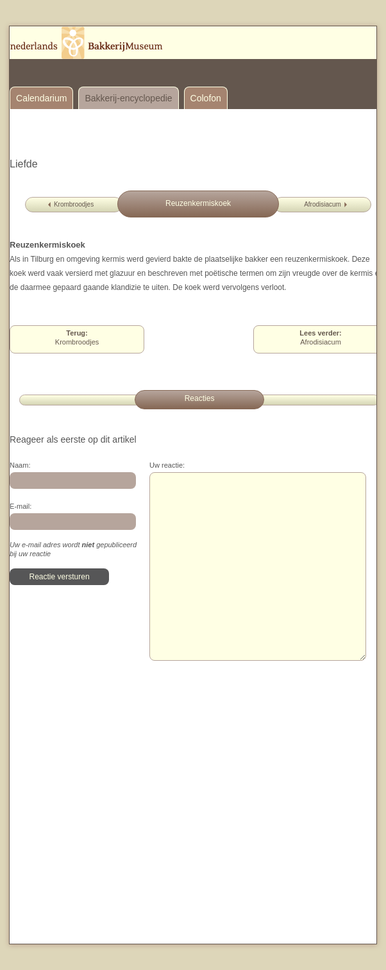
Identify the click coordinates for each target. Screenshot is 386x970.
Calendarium (41, 98)
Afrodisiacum (322, 204)
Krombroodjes (74, 204)
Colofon (205, 98)
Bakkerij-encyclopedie (128, 98)
